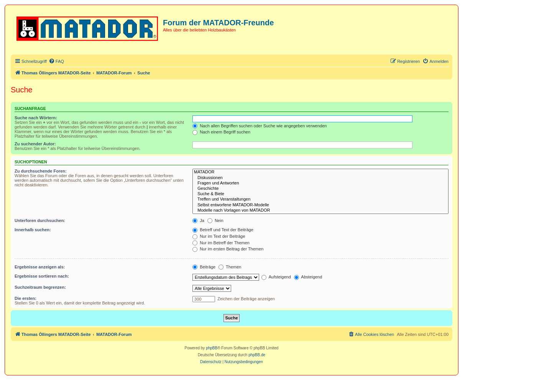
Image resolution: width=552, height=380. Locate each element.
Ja (198, 220)
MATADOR (320, 172)
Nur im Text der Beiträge (218, 236)
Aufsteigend (276, 277)
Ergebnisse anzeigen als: (40, 267)
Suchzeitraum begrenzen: (40, 287)
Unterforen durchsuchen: (40, 220)
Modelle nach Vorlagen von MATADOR (320, 210)
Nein (215, 220)
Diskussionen (320, 178)
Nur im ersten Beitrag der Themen (227, 249)
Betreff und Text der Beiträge (222, 229)
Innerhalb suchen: (33, 229)
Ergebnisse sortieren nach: (42, 276)
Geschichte (320, 188)
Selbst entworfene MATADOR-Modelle (320, 205)
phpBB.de (256, 355)
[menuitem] (56, 61)
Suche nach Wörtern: (36, 117)
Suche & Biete (320, 194)
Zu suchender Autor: (35, 143)
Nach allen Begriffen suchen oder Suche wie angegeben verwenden (259, 125)
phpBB (211, 348)
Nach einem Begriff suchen (221, 132)
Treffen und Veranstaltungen (320, 199)
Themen (230, 267)
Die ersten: (25, 298)
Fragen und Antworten (320, 183)
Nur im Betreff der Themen (221, 242)
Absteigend (308, 277)
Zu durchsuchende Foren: (41, 171)
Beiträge (203, 267)
